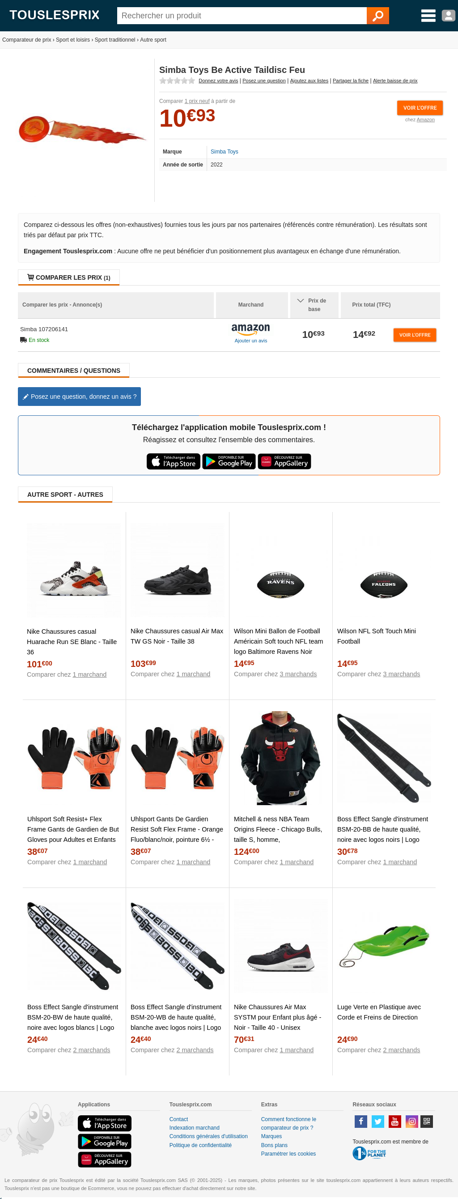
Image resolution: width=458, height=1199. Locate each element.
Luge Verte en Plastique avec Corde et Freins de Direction (379, 1012)
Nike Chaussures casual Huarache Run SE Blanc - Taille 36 (72, 642)
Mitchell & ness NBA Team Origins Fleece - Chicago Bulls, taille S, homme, (278, 829)
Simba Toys (224, 152)
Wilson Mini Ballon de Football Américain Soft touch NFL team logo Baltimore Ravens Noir (278, 641)
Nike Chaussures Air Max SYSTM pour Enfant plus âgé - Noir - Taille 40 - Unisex (277, 1017)
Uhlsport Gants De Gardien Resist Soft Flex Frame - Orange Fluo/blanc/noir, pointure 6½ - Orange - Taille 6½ (177, 834)
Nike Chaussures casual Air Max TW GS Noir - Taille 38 (177, 636)
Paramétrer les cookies (288, 1154)
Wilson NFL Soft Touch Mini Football (376, 636)
